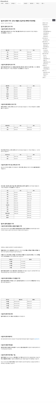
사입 (44, 75)
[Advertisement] (28, 11)
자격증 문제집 (45, 69)
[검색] (53, 20)
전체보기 (44, 23)
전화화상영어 (45, 58)
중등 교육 (44, 41)
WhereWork (4, 1)
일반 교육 (44, 53)
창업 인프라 (45, 72)
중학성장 (20, 3)
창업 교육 (45, 74)
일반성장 (32, 3)
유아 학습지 (45, 40)
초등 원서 (45, 29)
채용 (44, 60)
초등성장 (7, 3)
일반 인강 (45, 63)
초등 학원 (45, 34)
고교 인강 (45, 50)
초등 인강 (45, 28)
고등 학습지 (45, 52)
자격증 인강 (45, 67)
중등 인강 (45, 45)
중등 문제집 (45, 46)
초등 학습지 (45, 26)
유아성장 (14, 3)
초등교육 (44, 24)
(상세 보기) (37, 339)
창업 (43, 3)
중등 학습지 (45, 43)
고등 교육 (44, 48)
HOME (2, 3)
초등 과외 (45, 36)
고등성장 (26, 3)
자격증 (38, 3)
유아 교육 (44, 38)
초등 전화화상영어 (46, 31)
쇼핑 (43, 77)
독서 (44, 55)
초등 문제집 (45, 33)
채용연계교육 (45, 62)
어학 (44, 57)
